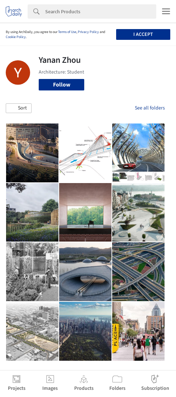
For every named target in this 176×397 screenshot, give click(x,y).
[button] (19, 108)
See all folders (150, 108)
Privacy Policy (88, 31)
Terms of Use (67, 31)
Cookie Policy (16, 36)
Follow (61, 85)
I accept (143, 34)
